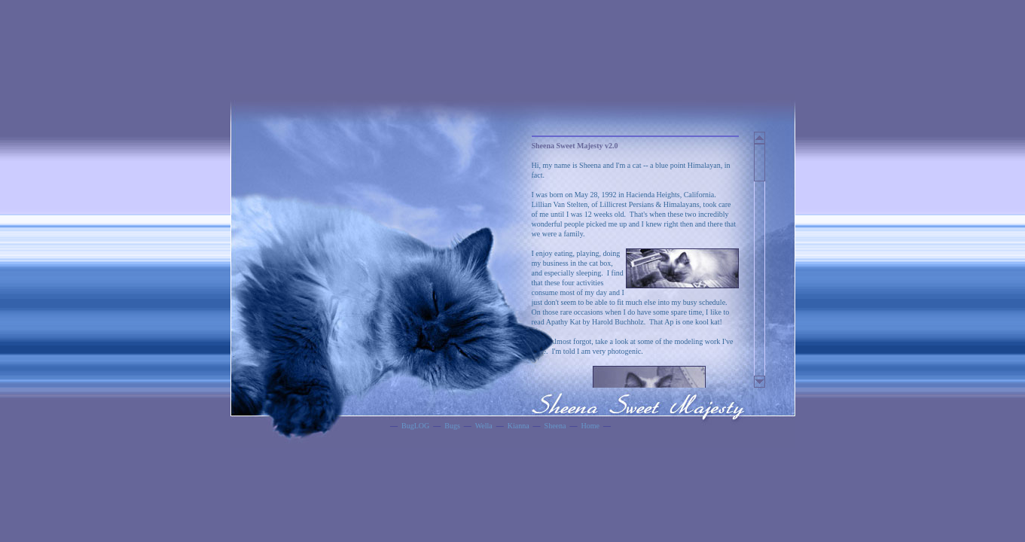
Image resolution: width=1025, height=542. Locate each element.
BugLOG (415, 426)
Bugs (452, 426)
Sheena (555, 426)
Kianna (518, 426)
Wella (484, 426)
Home (590, 426)
